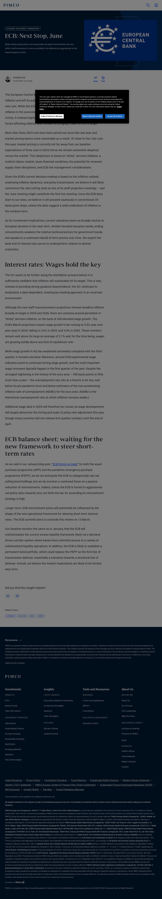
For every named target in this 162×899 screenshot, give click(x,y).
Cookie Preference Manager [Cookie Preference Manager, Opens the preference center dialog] (52, 116)
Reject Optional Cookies (92, 116)
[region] (82, 107)
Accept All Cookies (114, 116)
